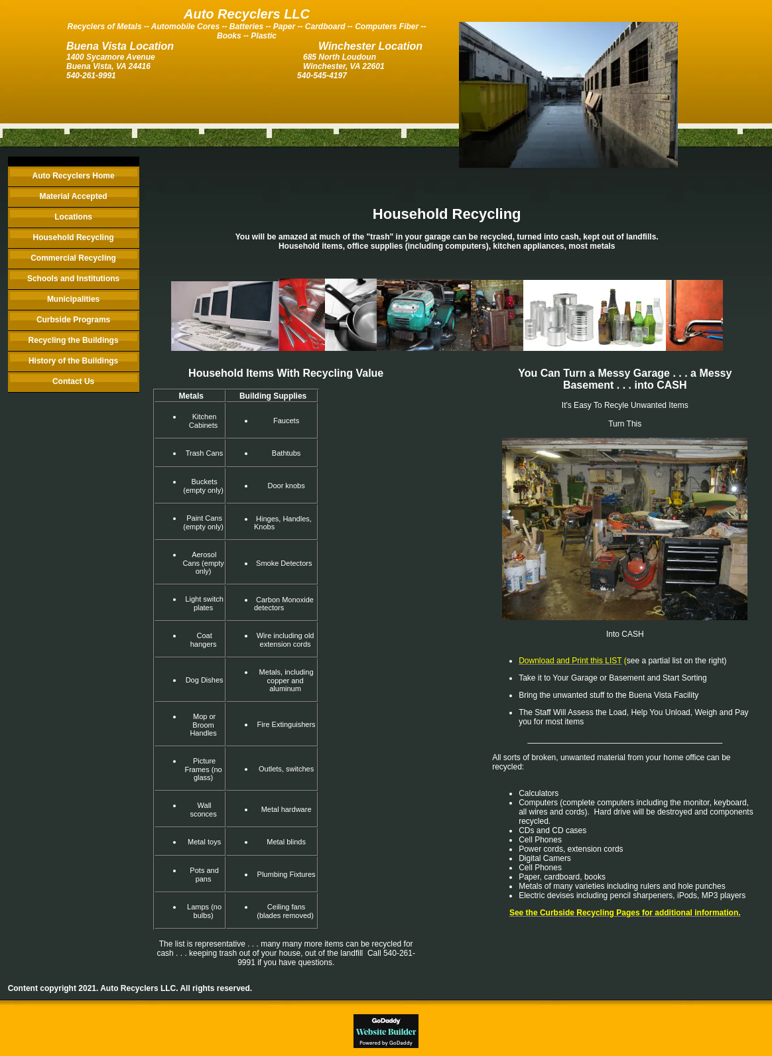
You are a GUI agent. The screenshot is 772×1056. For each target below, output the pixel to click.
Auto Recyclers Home (73, 175)
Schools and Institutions (73, 278)
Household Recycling (73, 237)
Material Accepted (73, 196)
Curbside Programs (73, 319)
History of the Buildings (73, 360)
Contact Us (73, 381)
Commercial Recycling (73, 258)
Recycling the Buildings (74, 340)
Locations (73, 217)
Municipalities (73, 299)
